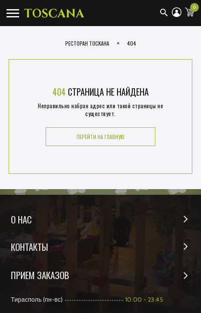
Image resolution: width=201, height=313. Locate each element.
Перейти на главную (100, 136)
